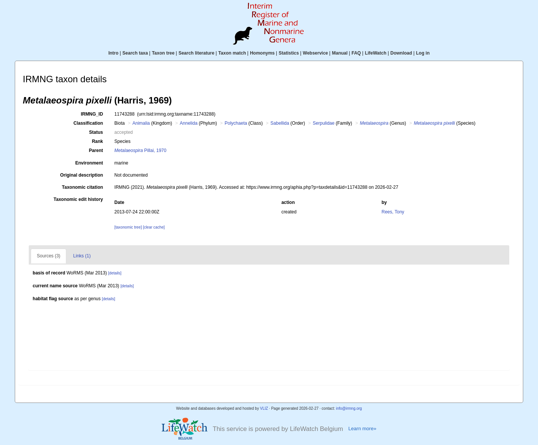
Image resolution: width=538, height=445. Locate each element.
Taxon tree (163, 53)
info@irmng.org (349, 408)
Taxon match (232, 53)
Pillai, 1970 (140, 150)
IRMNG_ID (92, 114)
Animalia (141, 123)
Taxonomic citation (82, 187)
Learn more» (362, 428)
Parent (96, 150)
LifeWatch (376, 53)
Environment (89, 163)
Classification (88, 123)
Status (96, 132)
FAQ (356, 53)
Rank (97, 141)
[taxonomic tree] (128, 227)
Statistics (289, 53)
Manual (340, 53)
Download (401, 53)
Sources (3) (48, 256)
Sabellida (279, 123)
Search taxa (135, 53)
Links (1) (81, 256)
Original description (81, 175)
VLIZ (264, 408)
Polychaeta (236, 123)
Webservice (315, 53)
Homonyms (262, 53)
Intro (113, 53)
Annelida (189, 123)
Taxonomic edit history (78, 199)
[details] (115, 273)
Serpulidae (323, 123)
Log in (423, 53)
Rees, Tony (393, 212)
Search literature (196, 53)
